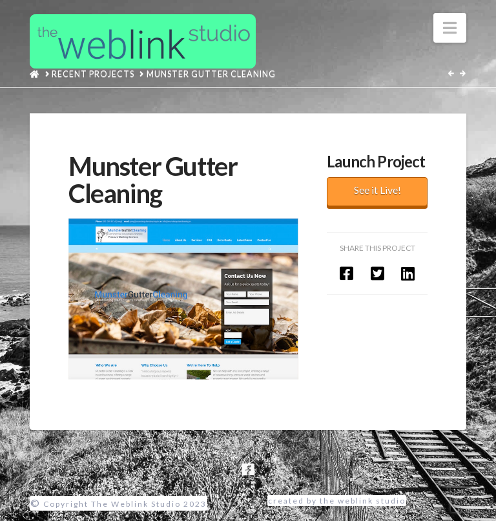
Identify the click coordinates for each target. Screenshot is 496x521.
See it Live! (377, 190)
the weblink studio (363, 500)
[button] (449, 28)
